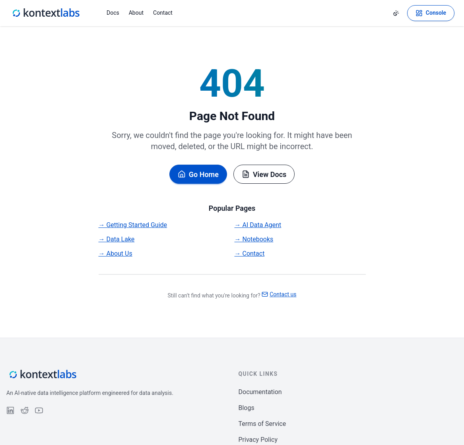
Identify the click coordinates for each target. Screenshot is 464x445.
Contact (163, 13)
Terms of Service (262, 424)
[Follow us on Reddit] (25, 410)
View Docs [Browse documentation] (264, 174)
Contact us (279, 294)
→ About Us (115, 253)
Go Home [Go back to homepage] (198, 174)
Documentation (260, 392)
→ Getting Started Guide (133, 225)
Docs (113, 13)
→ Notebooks (254, 239)
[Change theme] (396, 13)
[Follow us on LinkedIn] (10, 410)
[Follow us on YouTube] (39, 410)
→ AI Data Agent (258, 225)
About (136, 13)
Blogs (246, 408)
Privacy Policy (258, 439)
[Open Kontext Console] (430, 13)
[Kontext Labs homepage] (45, 13)
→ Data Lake (117, 239)
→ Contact (250, 253)
